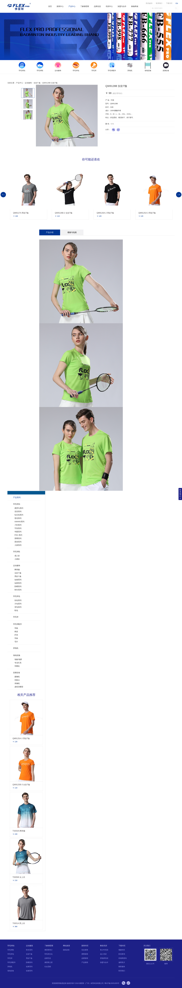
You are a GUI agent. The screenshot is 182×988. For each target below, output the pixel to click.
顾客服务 (122, 966)
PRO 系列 (18, 535)
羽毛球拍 (16, 504)
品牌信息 (97, 6)
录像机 (17, 683)
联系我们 (159, 3)
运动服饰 (28, 83)
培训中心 (109, 6)
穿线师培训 (104, 958)
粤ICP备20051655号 (111, 983)
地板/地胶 (18, 659)
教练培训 (103, 946)
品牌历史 (47, 958)
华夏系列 (18, 532)
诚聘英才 (122, 962)
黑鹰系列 (18, 538)
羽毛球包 (16, 596)
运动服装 (29, 946)
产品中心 (71, 6)
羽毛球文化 (48, 954)
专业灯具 (18, 663)
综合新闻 (84, 950)
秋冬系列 (18, 590)
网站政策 (66, 946)
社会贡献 (47, 966)
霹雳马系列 (19, 508)
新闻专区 (84, 946)
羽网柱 (17, 666)
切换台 (17, 680)
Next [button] (179, 194)
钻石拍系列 (19, 515)
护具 (16, 635)
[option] (22, 67)
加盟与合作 (122, 6)
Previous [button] (3, 194)
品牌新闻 (84, 958)
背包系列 (18, 607)
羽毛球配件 (17, 624)
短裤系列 (18, 583)
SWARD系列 (19, 522)
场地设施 (16, 655)
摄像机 (17, 677)
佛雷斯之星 (48, 962)
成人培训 (103, 954)
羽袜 (16, 638)
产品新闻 (84, 962)
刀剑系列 (18, 525)
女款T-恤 (37, 83)
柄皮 (16, 631)
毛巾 (16, 642)
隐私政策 (66, 950)
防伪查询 (122, 954)
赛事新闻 (84, 954)
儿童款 (17, 559)
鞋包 (16, 610)
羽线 (16, 628)
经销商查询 (123, 958)
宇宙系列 (18, 528)
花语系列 (18, 511)
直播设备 (16, 673)
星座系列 (18, 542)
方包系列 (18, 604)
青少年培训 (104, 950)
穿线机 (15, 648)
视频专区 (122, 950)
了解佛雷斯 (84, 6)
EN (177, 3)
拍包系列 (18, 600)
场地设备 (10, 971)
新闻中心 (60, 6)
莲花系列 (18, 518)
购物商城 (134, 6)
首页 (50, 6)
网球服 (17, 570)
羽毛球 (15, 617)
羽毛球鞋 (16, 552)
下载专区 (169, 3)
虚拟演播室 (19, 687)
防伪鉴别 (149, 3)
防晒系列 (18, 586)
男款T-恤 (18, 576)
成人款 (17, 556)
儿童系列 (18, 545)
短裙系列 (18, 580)
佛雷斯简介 (48, 950)
